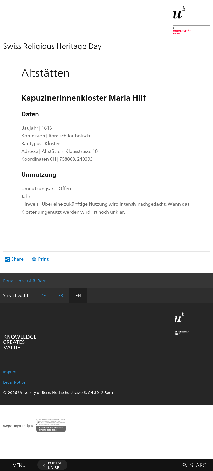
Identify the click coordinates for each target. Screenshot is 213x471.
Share (17, 259)
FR (60, 295)
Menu (18, 464)
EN (78, 295)
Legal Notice (14, 382)
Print (43, 259)
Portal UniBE (55, 465)
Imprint (10, 371)
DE (43, 295)
